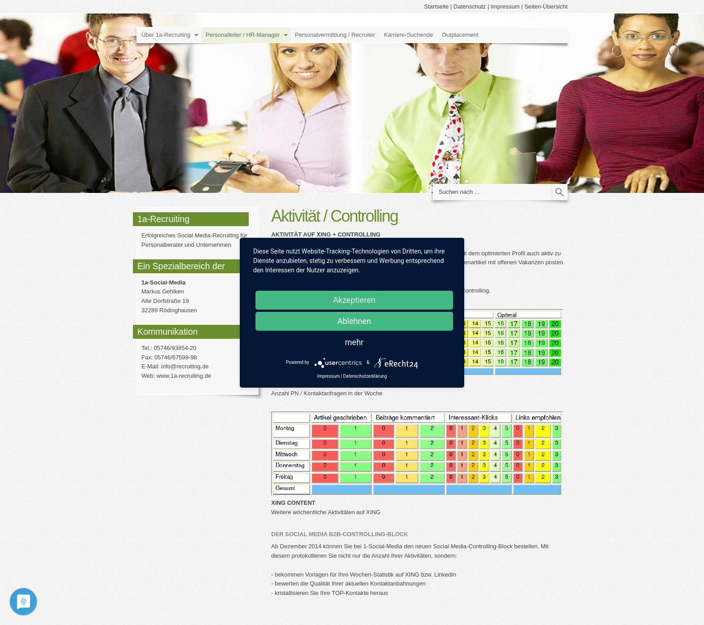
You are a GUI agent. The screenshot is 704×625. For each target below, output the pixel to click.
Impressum (505, 6)
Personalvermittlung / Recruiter (335, 34)
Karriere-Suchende (408, 34)
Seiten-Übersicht (546, 6)
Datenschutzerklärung (365, 376)
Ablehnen (354, 321)
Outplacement (460, 34)
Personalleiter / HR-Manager (243, 34)
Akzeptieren (354, 300)
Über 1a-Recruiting (165, 34)
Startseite (436, 6)
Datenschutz (469, 6)
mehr (354, 342)
